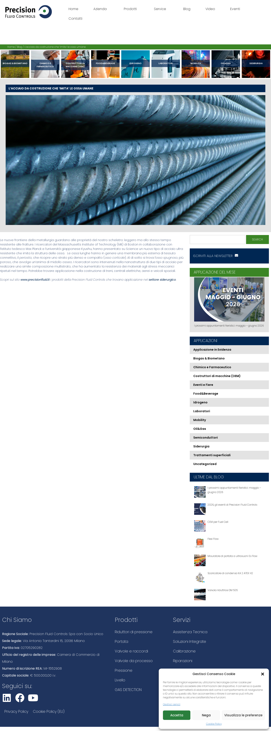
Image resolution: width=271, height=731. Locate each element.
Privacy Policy (16, 711)
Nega (206, 715)
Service (161, 8)
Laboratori (166, 63)
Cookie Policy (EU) (49, 711)
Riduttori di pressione (133, 631)
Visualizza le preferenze (243, 715)
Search (257, 239)
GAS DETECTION (128, 689)
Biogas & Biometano (15, 63)
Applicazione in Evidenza (212, 349)
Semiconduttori (205, 437)
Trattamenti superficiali (212, 455)
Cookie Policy (214, 724)
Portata (121, 641)
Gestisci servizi (171, 704)
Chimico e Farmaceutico (45, 65)
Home (73, 8)
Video (210, 8)
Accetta (176, 715)
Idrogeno (135, 63)
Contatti (75, 18)
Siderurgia (256, 63)
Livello (120, 680)
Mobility (196, 63)
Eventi (235, 8)
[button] (263, 674)
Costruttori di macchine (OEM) (75, 65)
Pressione (123, 670)
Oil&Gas (226, 63)
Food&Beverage (105, 63)
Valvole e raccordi (131, 651)
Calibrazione (184, 651)
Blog (186, 8)
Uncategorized (205, 464)
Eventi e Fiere (203, 385)
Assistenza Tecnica (190, 631)
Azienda (101, 8)
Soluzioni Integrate (189, 641)
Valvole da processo (134, 660)
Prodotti (131, 8)
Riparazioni (182, 660)
